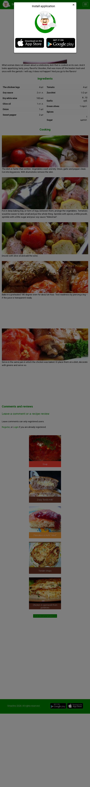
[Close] (73, 5)
